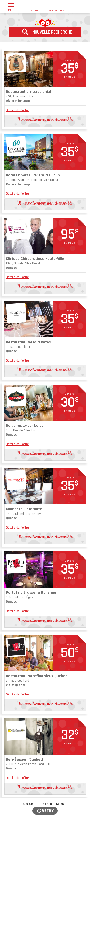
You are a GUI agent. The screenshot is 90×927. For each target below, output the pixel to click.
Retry (48, 811)
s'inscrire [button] (34, 7)
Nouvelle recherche (45, 32)
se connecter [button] (56, 7)
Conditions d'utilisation (48, 915)
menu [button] (11, 7)
